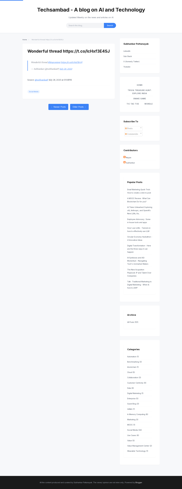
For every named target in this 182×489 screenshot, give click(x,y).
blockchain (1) (133, 367)
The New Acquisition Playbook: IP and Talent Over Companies (139, 273)
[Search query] (85, 25)
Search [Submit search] (110, 25)
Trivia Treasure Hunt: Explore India (140, 91)
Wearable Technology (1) (137, 451)
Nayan (128, 157)
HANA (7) (131, 409)
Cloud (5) (131, 372)
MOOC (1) (131, 425)
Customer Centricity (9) (136, 383)
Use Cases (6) (133, 435)
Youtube (126, 67)
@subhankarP (41, 80)
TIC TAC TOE (133, 104)
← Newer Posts (58, 107)
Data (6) (130, 388)
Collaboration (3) (134, 377)
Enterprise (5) (132, 398)
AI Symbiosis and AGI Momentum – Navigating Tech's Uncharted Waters (137, 261)
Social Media (33, 92)
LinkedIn (126, 51)
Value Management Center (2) (139, 446)
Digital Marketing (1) (135, 393)
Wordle (148, 104)
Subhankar (130, 163)
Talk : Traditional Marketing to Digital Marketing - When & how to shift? (139, 285)
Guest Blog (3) (133, 404)
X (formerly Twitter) (131, 61)
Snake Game (139, 99)
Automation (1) (133, 357)
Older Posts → (79, 107)
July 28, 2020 (66, 69)
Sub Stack (127, 56)
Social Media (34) (134, 430)
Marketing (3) (132, 419)
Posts (129, 128)
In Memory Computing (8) (137, 414)
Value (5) (131, 440)
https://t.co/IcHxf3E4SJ (71, 62)
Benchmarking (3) (134, 362)
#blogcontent (54, 62)
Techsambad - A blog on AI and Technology (91, 9)
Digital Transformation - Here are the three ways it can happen (139, 249)
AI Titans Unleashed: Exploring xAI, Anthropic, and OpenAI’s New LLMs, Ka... (139, 210)
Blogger (138, 482)
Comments (131, 134)
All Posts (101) (132, 322)
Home (24, 40)
